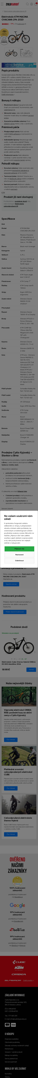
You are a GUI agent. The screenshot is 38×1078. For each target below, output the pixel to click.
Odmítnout (19, 561)
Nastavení (19, 555)
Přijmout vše (19, 549)
